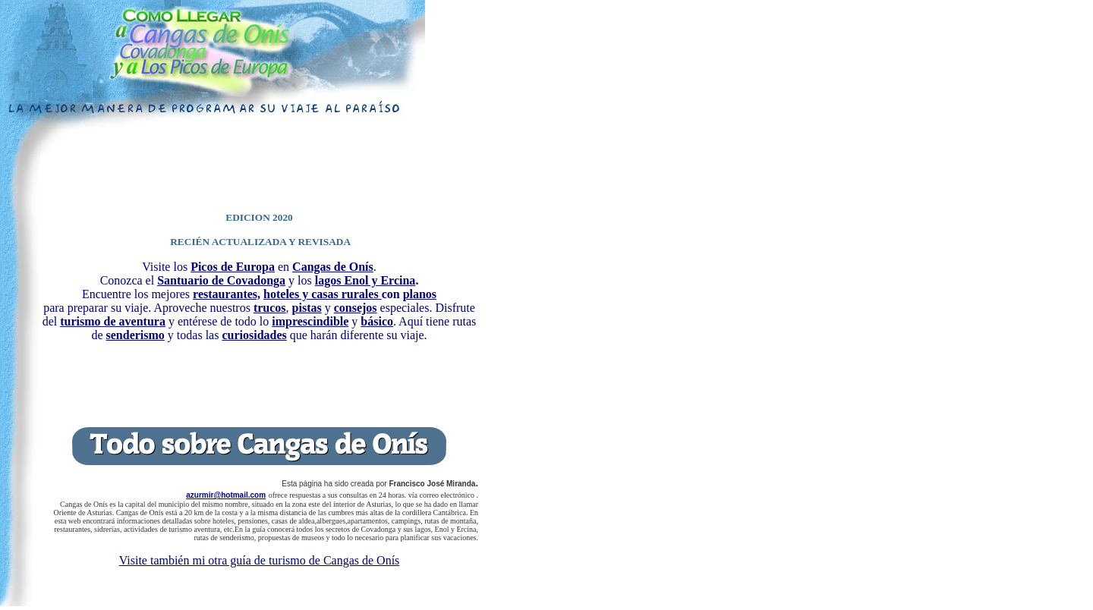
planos (419, 294)
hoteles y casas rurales (322, 294)
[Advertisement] (259, 177)
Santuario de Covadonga (221, 280)
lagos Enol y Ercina (365, 280)
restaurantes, (226, 294)
